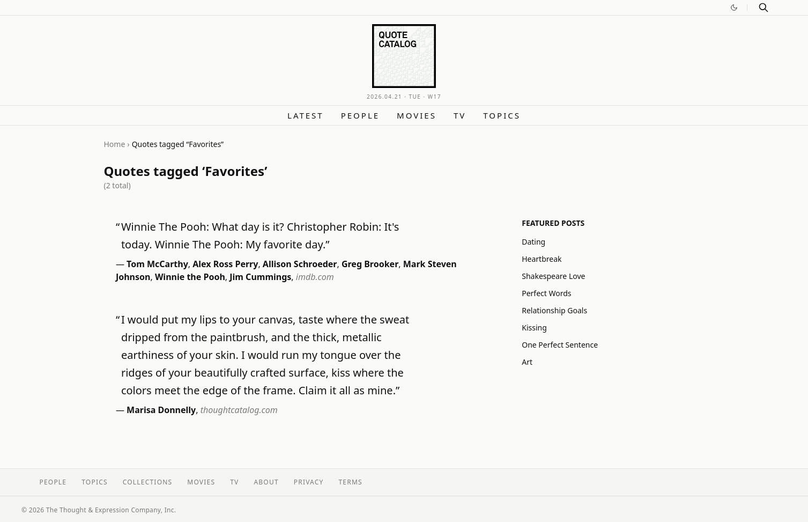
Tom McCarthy (157, 264)
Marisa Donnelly (161, 410)
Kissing (534, 327)
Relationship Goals (554, 310)
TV (460, 115)
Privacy (309, 482)
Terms (350, 482)
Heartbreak (541, 259)
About (266, 482)
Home (114, 144)
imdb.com (315, 277)
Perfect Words (546, 293)
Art (527, 362)
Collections (148, 482)
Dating (533, 242)
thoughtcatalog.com (239, 410)
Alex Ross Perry (225, 264)
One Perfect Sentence (560, 345)
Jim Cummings (260, 277)
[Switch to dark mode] (734, 7)
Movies (416, 115)
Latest (305, 115)
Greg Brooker (370, 264)
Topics (502, 115)
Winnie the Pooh (190, 277)
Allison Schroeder (300, 264)
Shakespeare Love (553, 276)
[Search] (763, 7)
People (360, 115)
